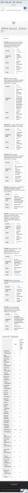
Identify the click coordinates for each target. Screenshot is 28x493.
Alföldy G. (16, 255)
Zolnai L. (20, 87)
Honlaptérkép (14, 484)
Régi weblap (19, 2)
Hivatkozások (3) (18, 275)
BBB (14, 1)
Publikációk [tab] (6, 38)
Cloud (10, 1)
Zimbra (6, 1)
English (14, 5)
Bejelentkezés (8, 2)
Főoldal (2, 1)
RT (21, 1)
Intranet (2, 2)
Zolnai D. (20, 52)
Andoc (17, 1)
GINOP (14, 2)
